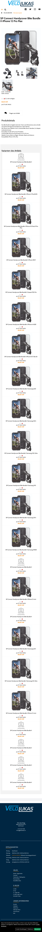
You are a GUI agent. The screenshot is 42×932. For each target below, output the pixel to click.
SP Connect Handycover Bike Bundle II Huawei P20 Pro (21, 292)
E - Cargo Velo (16, 892)
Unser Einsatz (16, 911)
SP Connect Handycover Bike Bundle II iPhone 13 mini (21, 713)
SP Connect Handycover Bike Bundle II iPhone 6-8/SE (21, 324)
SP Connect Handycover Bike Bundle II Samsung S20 (21, 389)
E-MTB (14, 889)
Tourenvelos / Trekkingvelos (19, 877)
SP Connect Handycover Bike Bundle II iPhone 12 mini (21, 599)
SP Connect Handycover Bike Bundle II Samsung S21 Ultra (21, 681)
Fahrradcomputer (17, 13)
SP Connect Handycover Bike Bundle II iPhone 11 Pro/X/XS (21, 194)
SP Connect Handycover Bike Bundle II (21, 162)
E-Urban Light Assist (17, 894)
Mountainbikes (16, 879)
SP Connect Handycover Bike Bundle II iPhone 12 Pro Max (20, 20)
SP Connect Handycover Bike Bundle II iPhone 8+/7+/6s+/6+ (21, 356)
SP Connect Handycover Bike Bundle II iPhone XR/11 (21, 260)
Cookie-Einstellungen (21, 929)
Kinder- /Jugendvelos (17, 873)
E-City (14, 890)
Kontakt (15, 904)
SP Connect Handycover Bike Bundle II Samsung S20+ (21, 421)
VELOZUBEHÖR (8, 13)
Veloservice (15, 908)
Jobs (14, 913)
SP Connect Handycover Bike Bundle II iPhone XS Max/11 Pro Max (21, 227)
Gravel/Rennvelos (17, 880)
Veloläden (15, 906)
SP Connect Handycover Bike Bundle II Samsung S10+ (21, 517)
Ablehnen (30, 929)
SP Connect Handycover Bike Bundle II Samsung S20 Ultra (21, 453)
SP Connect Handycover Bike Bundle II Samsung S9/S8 (21, 550)
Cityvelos (15, 875)
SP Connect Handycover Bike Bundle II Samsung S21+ (21, 649)
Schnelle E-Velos (17, 896)
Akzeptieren (37, 929)
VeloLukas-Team (16, 909)
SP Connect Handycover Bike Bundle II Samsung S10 (21, 485)
